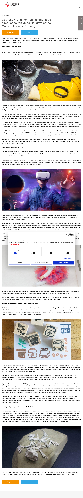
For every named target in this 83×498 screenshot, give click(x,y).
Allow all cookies (63, 262)
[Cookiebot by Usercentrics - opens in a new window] (67, 235)
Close (79, 8)
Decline (20, 262)
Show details (67, 258)
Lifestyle (29, 32)
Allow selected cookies (41, 262)
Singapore (10, 32)
